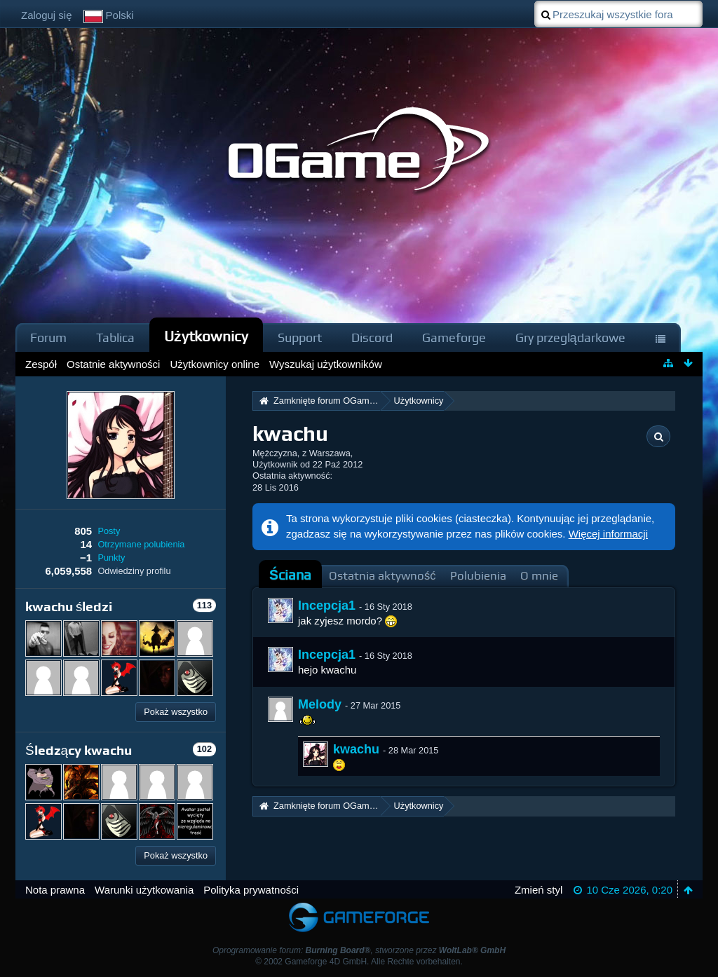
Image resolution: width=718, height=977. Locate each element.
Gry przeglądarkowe (570, 337)
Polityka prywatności (251, 890)
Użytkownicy (206, 336)
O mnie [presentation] (539, 575)
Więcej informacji (608, 534)
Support (300, 337)
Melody (319, 704)
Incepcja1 (326, 606)
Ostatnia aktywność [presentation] (382, 575)
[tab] (290, 575)
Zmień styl (538, 890)
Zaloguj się (46, 15)
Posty (108, 531)
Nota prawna (55, 890)
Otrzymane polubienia (140, 544)
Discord (372, 337)
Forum (48, 337)
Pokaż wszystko (176, 711)
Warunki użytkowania (144, 890)
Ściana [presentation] (290, 575)
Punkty (111, 557)
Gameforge (454, 337)
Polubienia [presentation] (478, 575)
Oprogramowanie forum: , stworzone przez (359, 950)
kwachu (356, 749)
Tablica (115, 337)
